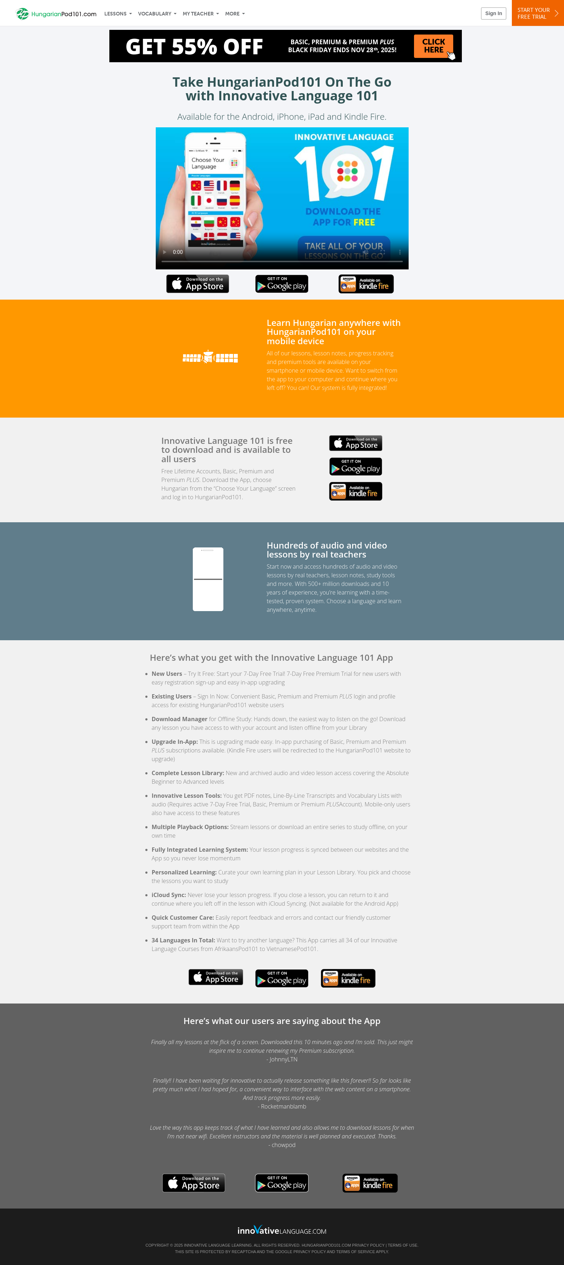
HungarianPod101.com (326, 1245)
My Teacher (198, 14)
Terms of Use (403, 1245)
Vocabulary (154, 14)
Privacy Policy (368, 1245)
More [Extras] (232, 14)
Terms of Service (355, 1252)
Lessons (115, 14)
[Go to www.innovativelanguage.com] (282, 1229)
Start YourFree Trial (539, 13)
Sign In (493, 13)
